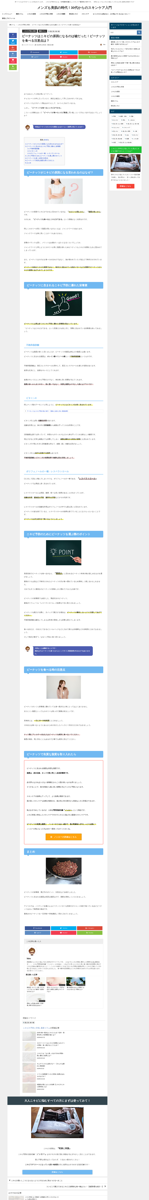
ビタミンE (32, 151)
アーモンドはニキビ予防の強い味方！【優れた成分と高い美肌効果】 (48, 411)
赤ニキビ (135, 135)
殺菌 (127, 138)
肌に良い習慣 (126, 131)
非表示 (46, 140)
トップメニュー (7, 14)
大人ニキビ (116, 127)
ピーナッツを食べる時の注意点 (36, 158)
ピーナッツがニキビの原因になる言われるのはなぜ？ (44, 144)
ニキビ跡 (135, 138)
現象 (132, 116)
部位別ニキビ (73, 14)
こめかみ (132, 120)
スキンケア (85, 14)
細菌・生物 (123, 116)
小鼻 (136, 131)
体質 (114, 142)
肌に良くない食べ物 (133, 123)
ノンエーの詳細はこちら (63, 837)
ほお (127, 135)
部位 (124, 120)
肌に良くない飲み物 (125, 142)
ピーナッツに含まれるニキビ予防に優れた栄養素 (43, 146)
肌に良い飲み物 (117, 138)
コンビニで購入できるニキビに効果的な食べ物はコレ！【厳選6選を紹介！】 (75, 1132)
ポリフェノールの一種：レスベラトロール (44, 153)
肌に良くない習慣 (118, 123)
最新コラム (19, 14)
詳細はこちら (57, 1118)
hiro (104, 44)
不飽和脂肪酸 (33, 148)
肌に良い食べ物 (54, 31)
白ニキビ (115, 120)
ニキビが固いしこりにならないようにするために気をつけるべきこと (37, 1126)
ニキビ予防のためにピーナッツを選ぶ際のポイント (43, 155)
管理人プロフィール (8, 18)
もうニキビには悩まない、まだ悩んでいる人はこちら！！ (111, 14)
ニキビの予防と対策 (46, 14)
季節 (114, 116)
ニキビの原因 (31, 14)
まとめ (28, 163)
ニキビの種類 (60, 14)
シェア (13, 35)
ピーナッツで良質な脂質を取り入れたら (39, 160)
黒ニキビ (115, 131)
